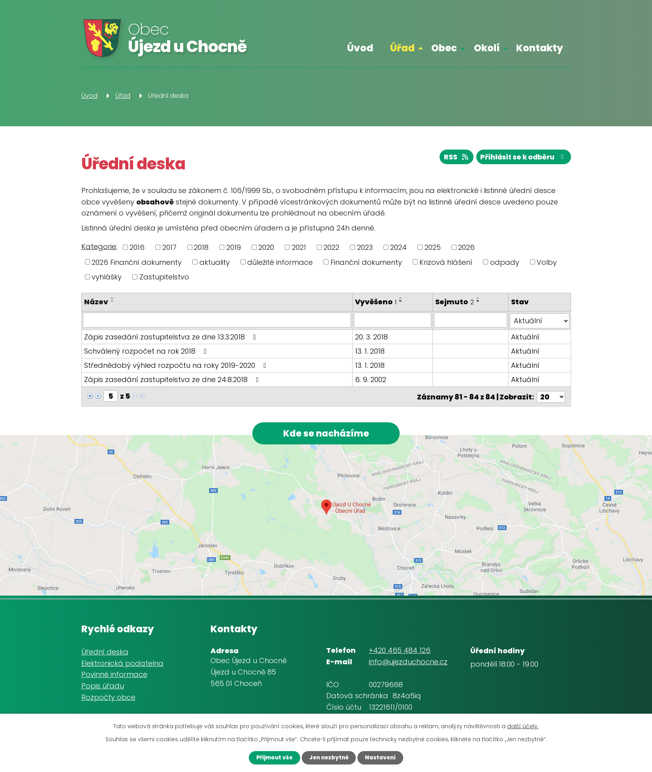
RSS (452, 158)
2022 (331, 247)
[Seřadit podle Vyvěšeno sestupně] (401, 301)
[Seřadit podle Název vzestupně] (112, 298)
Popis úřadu (102, 686)
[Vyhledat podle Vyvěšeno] (392, 320)
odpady (504, 262)
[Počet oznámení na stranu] (551, 395)
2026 (466, 247)
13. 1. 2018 (370, 350)
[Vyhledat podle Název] (217, 320)
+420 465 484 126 (399, 650)
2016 (137, 247)
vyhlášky (107, 277)
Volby (547, 262)
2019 (233, 247)
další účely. (523, 726)
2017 (169, 247)
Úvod (360, 47)
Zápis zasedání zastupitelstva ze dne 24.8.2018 (173, 379)
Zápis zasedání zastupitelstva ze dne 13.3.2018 (171, 336)
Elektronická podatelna (122, 663)
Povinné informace (114, 674)
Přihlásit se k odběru (522, 158)
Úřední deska (104, 651)
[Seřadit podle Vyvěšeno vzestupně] (401, 298)
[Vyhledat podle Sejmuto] (470, 320)
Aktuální (525, 336)
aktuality (214, 262)
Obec (444, 47)
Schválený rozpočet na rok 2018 (147, 350)
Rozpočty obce (108, 697)
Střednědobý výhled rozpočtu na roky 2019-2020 (177, 364)
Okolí (487, 47)
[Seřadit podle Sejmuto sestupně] (478, 301)
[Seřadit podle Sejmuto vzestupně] (478, 298)
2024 (398, 247)
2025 (433, 247)
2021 (299, 247)
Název (96, 302)
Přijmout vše (270, 757)
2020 (266, 247)
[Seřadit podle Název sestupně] (112, 301)
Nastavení (384, 757)
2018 (201, 247)
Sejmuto (454, 302)
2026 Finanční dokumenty (137, 262)
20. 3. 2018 (371, 336)
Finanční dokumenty (366, 262)
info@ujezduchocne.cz (408, 662)
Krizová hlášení (445, 262)
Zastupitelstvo (164, 277)
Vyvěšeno (376, 302)
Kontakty (539, 47)
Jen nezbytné (328, 757)
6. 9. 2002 (371, 379)
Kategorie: (99, 246)
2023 (365, 247)
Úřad (402, 47)
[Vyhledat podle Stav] (539, 320)
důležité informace (280, 262)
